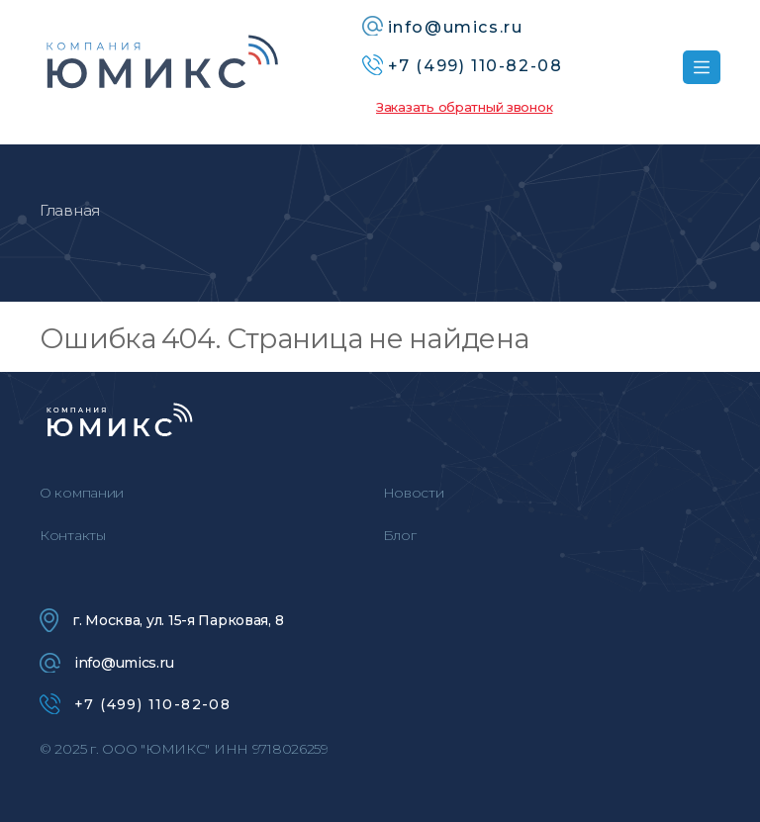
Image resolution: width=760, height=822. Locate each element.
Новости (413, 493)
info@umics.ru (106, 663)
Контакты (73, 535)
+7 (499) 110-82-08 (135, 703)
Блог (400, 535)
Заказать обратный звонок (464, 107)
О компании (82, 493)
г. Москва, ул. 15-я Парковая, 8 (161, 620)
